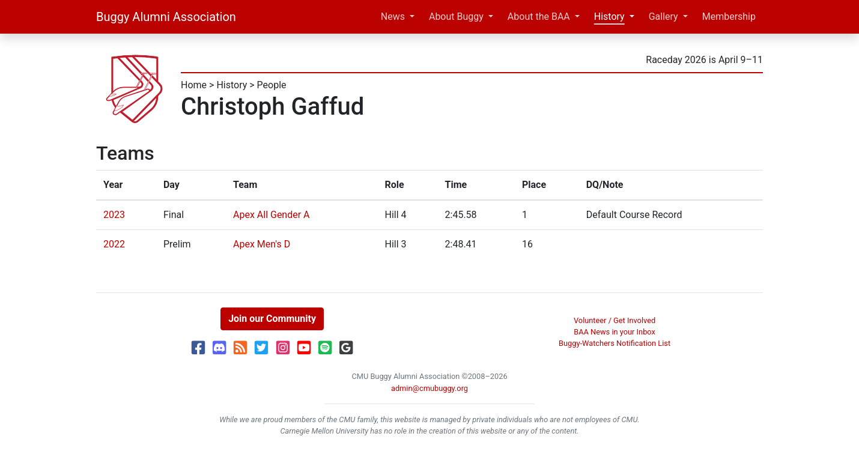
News (393, 16)
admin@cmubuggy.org (429, 388)
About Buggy (456, 16)
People (272, 85)
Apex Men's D (261, 244)
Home (194, 85)
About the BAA (539, 16)
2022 (114, 244)
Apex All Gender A (271, 214)
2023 (114, 214)
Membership (729, 16)
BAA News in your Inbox (614, 331)
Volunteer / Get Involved (614, 320)
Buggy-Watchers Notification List (614, 343)
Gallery (663, 16)
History (609, 16)
